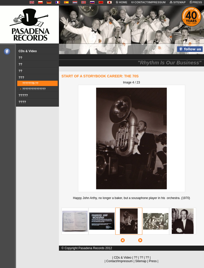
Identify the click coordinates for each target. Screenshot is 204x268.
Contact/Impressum (119, 261)
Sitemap (140, 261)
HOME (121, 2)
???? (22, 102)
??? (21, 77)
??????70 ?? (30, 83)
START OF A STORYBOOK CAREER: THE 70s (100, 76)
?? (20, 58)
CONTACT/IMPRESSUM (148, 2)
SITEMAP (178, 2)
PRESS (196, 2)
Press (153, 261)
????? (23, 95)
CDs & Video (28, 51)
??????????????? (34, 89)
